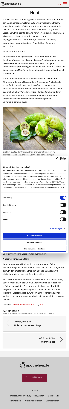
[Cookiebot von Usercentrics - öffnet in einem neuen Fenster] (56, 158)
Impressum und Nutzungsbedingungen (27, 396)
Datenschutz (53, 396)
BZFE (35, 304)
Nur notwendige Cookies (34, 249)
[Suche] (59, 4)
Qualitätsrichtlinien (33, 401)
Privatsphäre (15, 401)
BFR (41, 304)
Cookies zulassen (34, 236)
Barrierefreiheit (52, 401)
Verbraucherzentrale (22, 304)
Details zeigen (56, 229)
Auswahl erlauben (34, 242)
